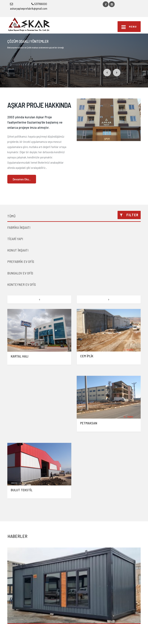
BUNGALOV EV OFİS (20, 273)
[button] (107, 72)
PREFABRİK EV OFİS (20, 261)
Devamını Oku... (22, 179)
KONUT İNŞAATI (18, 250)
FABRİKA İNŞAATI (18, 227)
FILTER (129, 215)
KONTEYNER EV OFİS (21, 284)
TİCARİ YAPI (15, 239)
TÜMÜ (11, 216)
